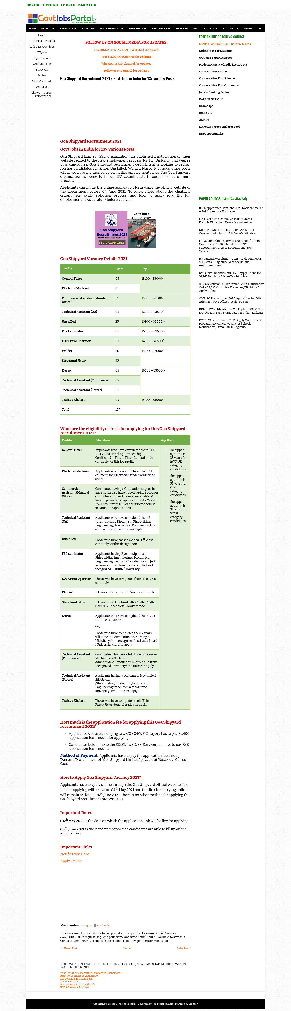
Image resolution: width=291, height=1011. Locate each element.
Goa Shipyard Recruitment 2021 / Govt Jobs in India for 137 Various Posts (117, 78)
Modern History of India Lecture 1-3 (223, 64)
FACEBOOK (101, 50)
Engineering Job (111, 28)
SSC (195, 28)
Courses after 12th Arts (214, 71)
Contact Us (33, 5)
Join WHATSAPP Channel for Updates (126, 63)
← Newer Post (69, 948)
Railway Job (68, 28)
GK (260, 28)
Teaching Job (161, 28)
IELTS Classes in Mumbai (74, 987)
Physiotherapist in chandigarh (77, 984)
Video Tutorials (42, 81)
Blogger (193, 1003)
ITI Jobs (42, 52)
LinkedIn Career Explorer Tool (42, 94)
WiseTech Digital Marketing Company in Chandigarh (90, 973)
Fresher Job (137, 28)
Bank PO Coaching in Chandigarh (79, 975)
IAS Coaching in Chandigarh (76, 978)
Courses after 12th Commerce (219, 85)
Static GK (42, 69)
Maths (248, 28)
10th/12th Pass (50, 5)
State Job (210, 28)
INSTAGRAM (119, 50)
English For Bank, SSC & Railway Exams (225, 44)
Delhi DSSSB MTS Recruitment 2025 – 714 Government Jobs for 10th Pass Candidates (227, 231)
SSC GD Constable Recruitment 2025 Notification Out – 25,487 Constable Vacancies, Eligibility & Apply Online (231, 287)
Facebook (102, 925)
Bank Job (88, 28)
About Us (42, 87)
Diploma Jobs (68, 5)
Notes (42, 75)
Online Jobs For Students (215, 51)
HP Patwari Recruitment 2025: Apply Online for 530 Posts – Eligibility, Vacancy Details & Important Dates (230, 262)
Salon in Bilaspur (70, 981)
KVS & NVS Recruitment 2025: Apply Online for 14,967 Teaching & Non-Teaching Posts (230, 274)
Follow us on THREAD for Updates (126, 70)
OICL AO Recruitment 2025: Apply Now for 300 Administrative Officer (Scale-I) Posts (230, 300)
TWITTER (136, 50)
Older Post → (184, 948)
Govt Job (47, 28)
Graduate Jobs (42, 64)
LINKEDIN (152, 50)
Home (32, 28)
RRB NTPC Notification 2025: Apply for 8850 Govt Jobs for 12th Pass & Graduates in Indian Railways (231, 310)
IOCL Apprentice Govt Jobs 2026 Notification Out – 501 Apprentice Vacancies (231, 209)
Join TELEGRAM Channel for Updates (126, 56)
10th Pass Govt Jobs (42, 41)
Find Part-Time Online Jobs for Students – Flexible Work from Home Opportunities (226, 220)
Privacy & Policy (87, 5)
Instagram (86, 925)
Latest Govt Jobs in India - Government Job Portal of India (140, 1003)
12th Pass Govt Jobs (42, 46)
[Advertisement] (125, 110)
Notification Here (74, 854)
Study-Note (230, 28)
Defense (182, 28)
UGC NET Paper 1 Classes (215, 57)
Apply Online (71, 861)
